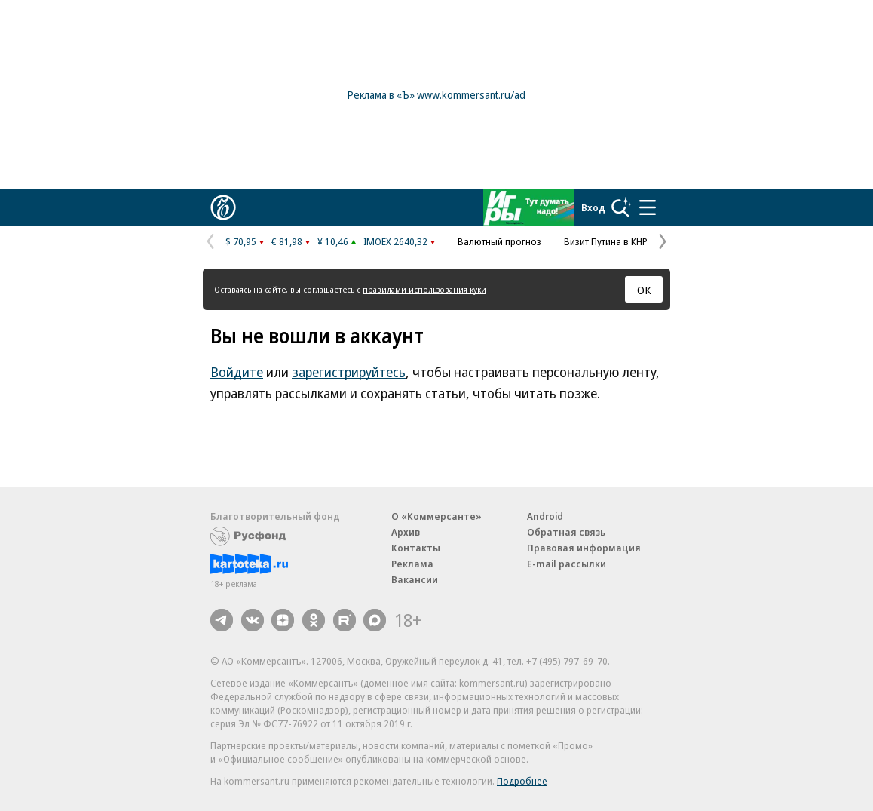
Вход (593, 207)
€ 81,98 (286, 241)
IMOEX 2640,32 (395, 241)
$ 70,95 (240, 241)
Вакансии (414, 579)
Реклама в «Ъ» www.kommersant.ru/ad (436, 95)
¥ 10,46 (332, 241)
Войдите (236, 372)
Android (545, 516)
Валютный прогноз (499, 241)
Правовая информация (584, 547)
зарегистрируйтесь (349, 372)
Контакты (415, 547)
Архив (405, 532)
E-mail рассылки (566, 563)
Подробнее (522, 781)
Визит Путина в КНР (606, 241)
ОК (644, 289)
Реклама (412, 563)
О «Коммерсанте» (436, 516)
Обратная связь (566, 532)
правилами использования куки (424, 289)
